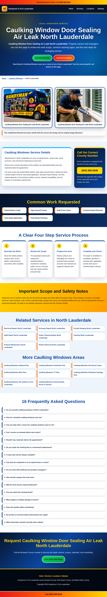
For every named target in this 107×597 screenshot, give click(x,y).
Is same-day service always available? (20, 455)
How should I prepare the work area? (20, 477)
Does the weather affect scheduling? (20, 507)
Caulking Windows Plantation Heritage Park (88, 374)
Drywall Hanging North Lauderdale (87, 328)
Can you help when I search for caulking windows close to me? (30, 425)
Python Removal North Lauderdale (52, 345)
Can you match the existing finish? (19, 492)
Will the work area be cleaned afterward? (21, 485)
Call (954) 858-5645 (42, 58)
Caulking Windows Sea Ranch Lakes (87, 365)
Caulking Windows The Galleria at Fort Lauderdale (18, 383)
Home (71, 9)
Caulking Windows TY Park (49, 372)
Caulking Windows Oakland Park (16, 365)
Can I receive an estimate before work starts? (23, 432)
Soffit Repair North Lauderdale (15, 335)
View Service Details (64, 58)
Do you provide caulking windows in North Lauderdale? (27, 410)
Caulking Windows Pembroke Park (52, 365)
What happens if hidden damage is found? (22, 500)
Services (80, 9)
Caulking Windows (16, 78)
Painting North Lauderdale (84, 335)
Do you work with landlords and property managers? (26, 470)
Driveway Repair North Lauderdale (52, 328)
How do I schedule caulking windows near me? (24, 417)
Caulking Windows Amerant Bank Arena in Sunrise (51, 383)
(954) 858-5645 (64, 2)
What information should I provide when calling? (24, 522)
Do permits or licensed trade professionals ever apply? (27, 515)
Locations (90, 9)
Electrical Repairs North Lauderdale (17, 328)
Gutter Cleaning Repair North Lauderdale (50, 336)
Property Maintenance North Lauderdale (14, 346)
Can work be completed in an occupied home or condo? (27, 462)
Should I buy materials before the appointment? (24, 440)
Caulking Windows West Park (15, 372)
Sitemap (101, 9)
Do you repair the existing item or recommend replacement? (29, 447)
